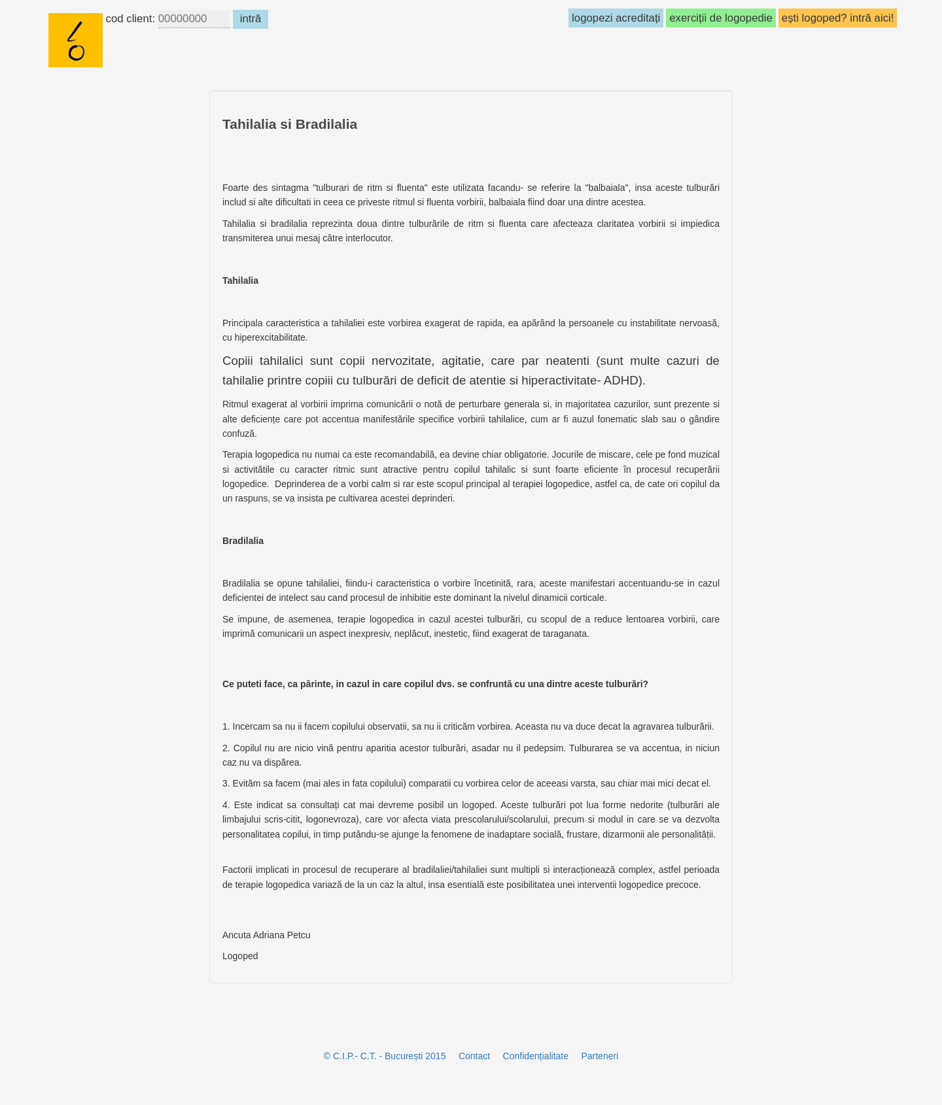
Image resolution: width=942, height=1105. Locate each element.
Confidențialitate (535, 1056)
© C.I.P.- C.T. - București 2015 (385, 1056)
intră (250, 18)
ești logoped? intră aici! (838, 18)
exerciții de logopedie (721, 18)
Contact (474, 1056)
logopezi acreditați (616, 18)
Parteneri (599, 1056)
